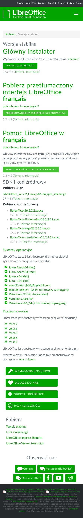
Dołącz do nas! (23, 382)
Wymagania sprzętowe (29, 371)
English (20, 3)
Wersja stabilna (16, 426)
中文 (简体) (31, 3)
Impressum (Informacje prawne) (20, 489)
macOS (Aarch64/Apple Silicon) (29, 285)
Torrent (19, 71)
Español (52, 3)
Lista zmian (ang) (17, 432)
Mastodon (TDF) (28, 478)
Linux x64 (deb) (19, 276)
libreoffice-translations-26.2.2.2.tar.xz (34, 237)
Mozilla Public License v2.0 (25, 501)
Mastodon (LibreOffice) (56, 468)
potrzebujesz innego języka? (21, 106)
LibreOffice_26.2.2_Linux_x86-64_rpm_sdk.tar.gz (34, 194)
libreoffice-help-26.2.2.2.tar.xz (30, 228)
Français (62, 3)
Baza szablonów (24, 406)
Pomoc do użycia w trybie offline (31, 169)
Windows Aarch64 (21, 298)
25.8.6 (13, 337)
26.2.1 (13, 328)
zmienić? (73, 59)
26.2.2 (13, 324)
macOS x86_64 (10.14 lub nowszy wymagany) (39, 289)
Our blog (25, 468)
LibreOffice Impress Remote (24, 437)
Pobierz (10, 34)
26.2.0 (13, 333)
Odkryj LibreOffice (26, 394)
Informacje (32, 71)
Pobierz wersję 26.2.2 (20, 66)
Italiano (70, 3)
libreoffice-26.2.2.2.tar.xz (26, 210)
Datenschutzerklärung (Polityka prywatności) (56, 489)
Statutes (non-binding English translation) (25, 492)
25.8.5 (13, 342)
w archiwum (27, 359)
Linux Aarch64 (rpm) (22, 271)
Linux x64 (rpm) (19, 280)
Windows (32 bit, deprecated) (28, 294)
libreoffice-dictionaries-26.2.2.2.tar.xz (34, 219)
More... (79, 3)
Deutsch (42, 3)
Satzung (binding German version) (65, 492)
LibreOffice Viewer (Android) (24, 443)
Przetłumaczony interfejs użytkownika (35, 113)
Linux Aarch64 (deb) (22, 267)
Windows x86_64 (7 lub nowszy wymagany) (37, 303)
